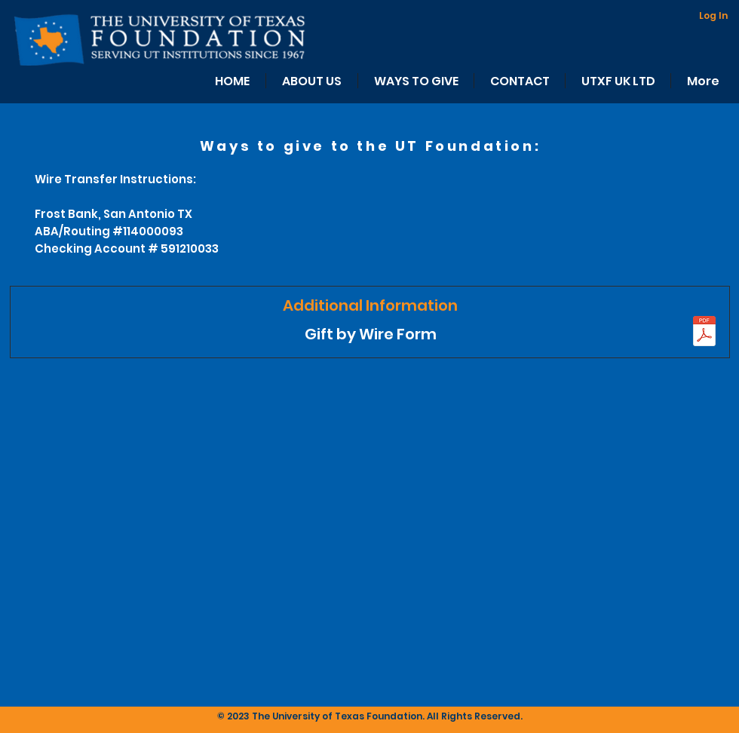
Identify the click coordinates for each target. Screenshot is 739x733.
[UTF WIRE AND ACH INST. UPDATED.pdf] (704, 332)
